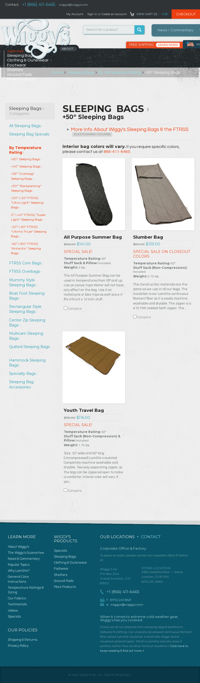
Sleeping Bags (81, 72)
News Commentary (175, 30)
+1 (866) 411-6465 (38, 4)
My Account (74, 14)
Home (57, 72)
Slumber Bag (148, 237)
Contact (12, 5)
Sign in (92, 14)
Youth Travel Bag (84, 410)
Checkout (186, 14)
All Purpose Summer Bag (93, 237)
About (69, 49)
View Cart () (146, 14)
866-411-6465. (117, 152)
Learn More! (168, 45)
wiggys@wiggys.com (126, 604)
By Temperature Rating (119, 72)
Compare (75, 309)
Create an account (114, 14)
